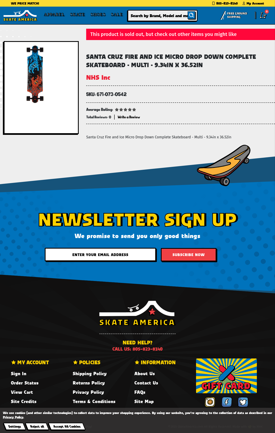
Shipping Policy (90, 373)
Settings (14, 426)
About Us (144, 373)
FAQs (139, 392)
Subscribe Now (189, 254)
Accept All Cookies (66, 426)
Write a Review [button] (129, 117)
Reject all (37, 426)
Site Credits (23, 401)
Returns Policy (89, 383)
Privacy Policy (88, 392)
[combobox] (163, 15)
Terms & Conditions (94, 401)
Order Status (25, 383)
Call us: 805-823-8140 (137, 349)
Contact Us (146, 383)
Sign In (18, 373)
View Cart (22, 392)
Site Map (144, 401)
